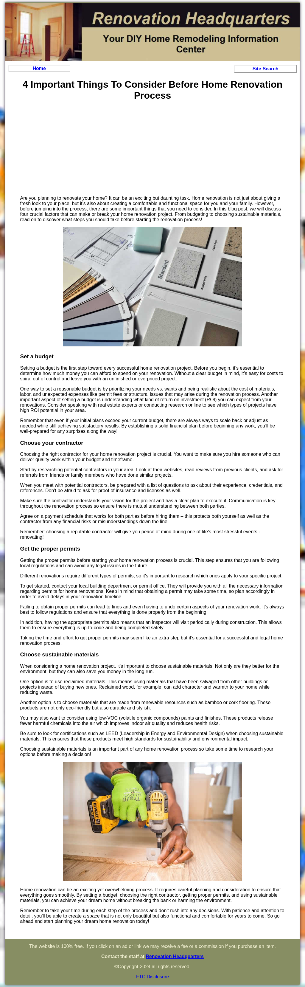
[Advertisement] (152, 149)
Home (39, 68)
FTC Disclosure (152, 976)
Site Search (265, 68)
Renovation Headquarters (175, 956)
